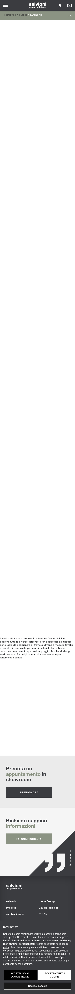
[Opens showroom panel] (60, 5)
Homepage (10, 15)
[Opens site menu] (5, 5)
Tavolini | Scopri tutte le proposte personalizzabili (37, 705)
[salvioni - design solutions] (37, 5)
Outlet (23, 15)
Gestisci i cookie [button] (37, 986)
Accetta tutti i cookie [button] (55, 975)
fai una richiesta (28, 838)
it (40, 914)
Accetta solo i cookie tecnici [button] (20, 975)
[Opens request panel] (69, 5)
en (45, 914)
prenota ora (29, 792)
